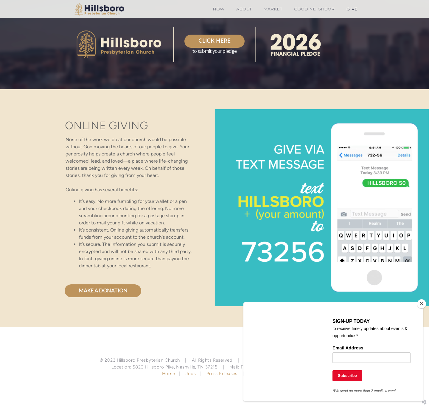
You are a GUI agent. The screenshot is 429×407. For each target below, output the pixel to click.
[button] (214, 41)
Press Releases (221, 373)
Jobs (191, 373)
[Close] (421, 303)
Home (169, 373)
